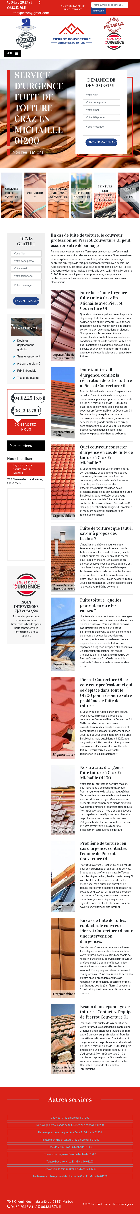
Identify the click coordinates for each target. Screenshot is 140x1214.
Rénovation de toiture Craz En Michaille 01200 (70, 1169)
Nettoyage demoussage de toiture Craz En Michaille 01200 (70, 1125)
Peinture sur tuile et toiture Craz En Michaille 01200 (70, 1139)
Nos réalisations (28, 152)
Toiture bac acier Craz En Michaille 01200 (70, 1161)
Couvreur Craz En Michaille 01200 (70, 1117)
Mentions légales (123, 1204)
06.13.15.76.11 (49, 1207)
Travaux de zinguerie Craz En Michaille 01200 (70, 1154)
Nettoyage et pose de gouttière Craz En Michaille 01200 (70, 1132)
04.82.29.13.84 (19, 2)
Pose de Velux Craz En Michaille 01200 (70, 1147)
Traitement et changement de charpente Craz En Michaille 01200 (70, 1176)
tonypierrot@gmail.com (31, 13)
